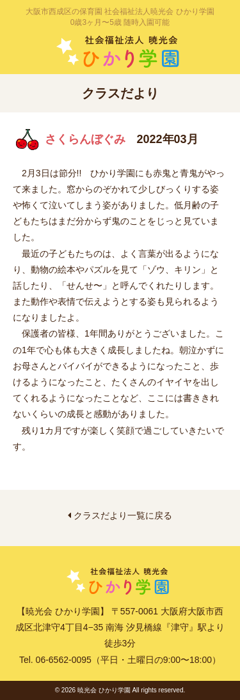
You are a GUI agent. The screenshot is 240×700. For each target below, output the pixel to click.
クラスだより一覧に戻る (120, 515)
